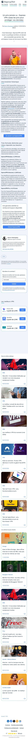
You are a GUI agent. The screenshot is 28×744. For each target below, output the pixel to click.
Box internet (5, 4)
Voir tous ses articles (7, 249)
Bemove (23, 735)
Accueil (3, 716)
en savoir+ (9, 263)
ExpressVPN (11, 108)
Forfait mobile (13, 4)
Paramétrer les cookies (14, 737)
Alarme (24, 4)
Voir (22, 310)
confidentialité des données (9, 290)
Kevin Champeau (8, 26)
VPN (20, 4)
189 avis (20, 733)
